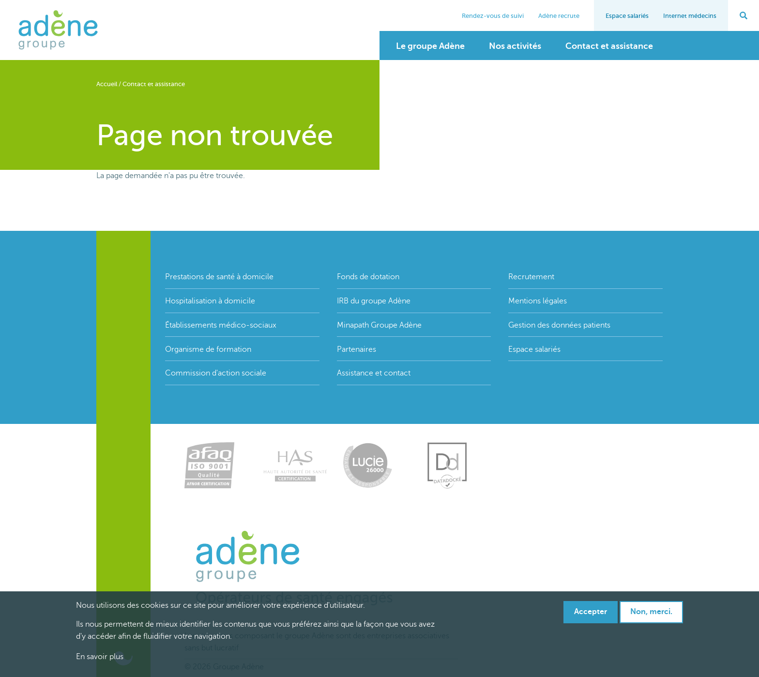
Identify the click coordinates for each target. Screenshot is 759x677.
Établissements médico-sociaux (220, 325)
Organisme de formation (208, 349)
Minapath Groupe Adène (379, 325)
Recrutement (531, 276)
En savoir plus (99, 656)
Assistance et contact (373, 373)
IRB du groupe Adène (373, 301)
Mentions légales (537, 301)
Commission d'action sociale (215, 373)
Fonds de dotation (368, 276)
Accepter (590, 611)
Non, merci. (651, 611)
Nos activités (515, 46)
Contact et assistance (609, 46)
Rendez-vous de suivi (493, 16)
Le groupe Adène (430, 46)
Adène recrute (558, 16)
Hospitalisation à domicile (210, 301)
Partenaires (356, 349)
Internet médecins (689, 16)
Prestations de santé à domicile (219, 276)
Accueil (106, 84)
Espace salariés (627, 16)
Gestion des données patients (559, 325)
